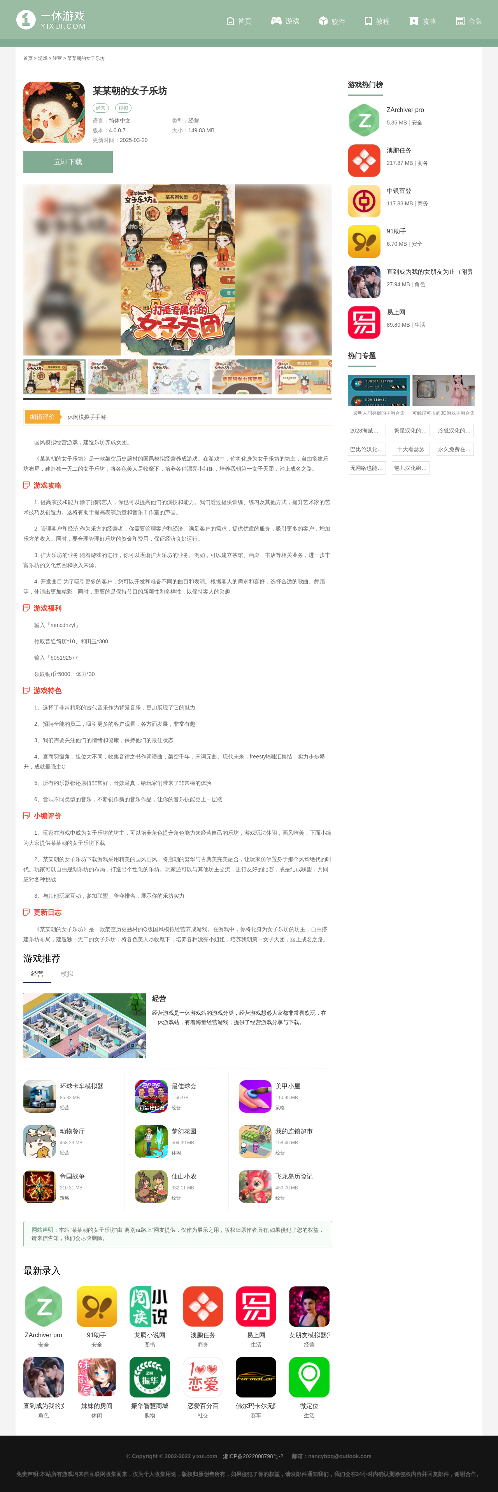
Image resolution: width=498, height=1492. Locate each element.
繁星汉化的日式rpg (412, 430)
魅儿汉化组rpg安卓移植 (412, 468)
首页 (239, 21)
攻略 (423, 21)
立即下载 (68, 162)
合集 (469, 21)
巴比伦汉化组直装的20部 (368, 449)
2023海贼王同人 (368, 430)
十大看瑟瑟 (410, 449)
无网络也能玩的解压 (368, 468)
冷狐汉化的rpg (455, 430)
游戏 (285, 21)
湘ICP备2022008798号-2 (253, 1456)
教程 (377, 21)
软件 (332, 21)
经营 (57, 58)
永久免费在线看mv (456, 449)
